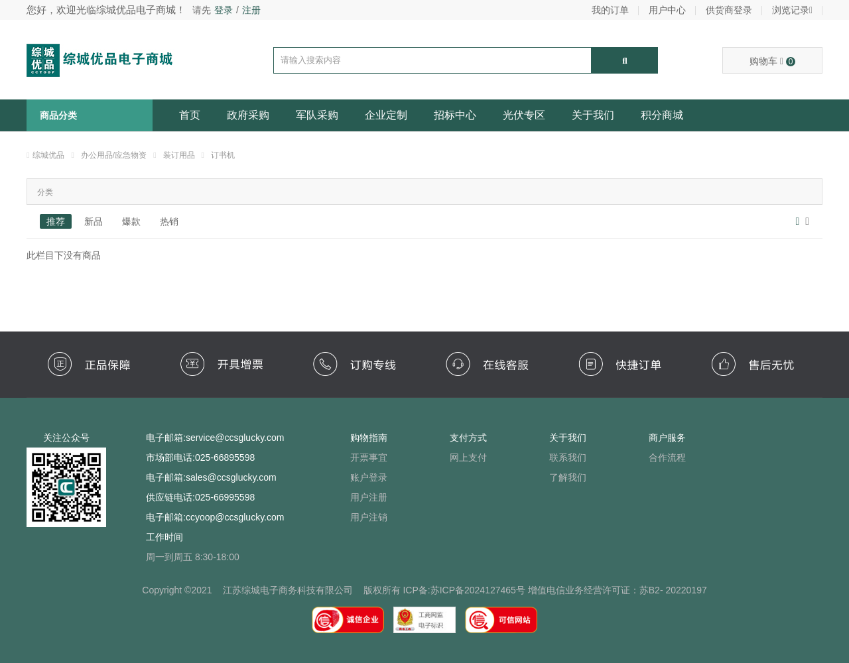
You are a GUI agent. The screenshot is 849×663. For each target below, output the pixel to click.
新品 (93, 221)
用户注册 (368, 497)
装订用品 (179, 155)
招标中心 (455, 115)
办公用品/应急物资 (114, 155)
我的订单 (610, 10)
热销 (169, 221)
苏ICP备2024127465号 (477, 590)
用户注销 (368, 517)
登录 (223, 10)
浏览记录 (792, 10)
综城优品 (48, 155)
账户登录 (368, 477)
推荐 (55, 221)
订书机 (223, 155)
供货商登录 (729, 10)
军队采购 (317, 115)
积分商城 (662, 115)
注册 (251, 10)
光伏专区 (524, 115)
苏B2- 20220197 (673, 590)
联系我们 (567, 457)
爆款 (131, 221)
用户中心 (667, 10)
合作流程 (667, 457)
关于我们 (593, 115)
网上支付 (468, 457)
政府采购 (248, 115)
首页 (189, 115)
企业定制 (386, 115)
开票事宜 (368, 457)
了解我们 (567, 477)
